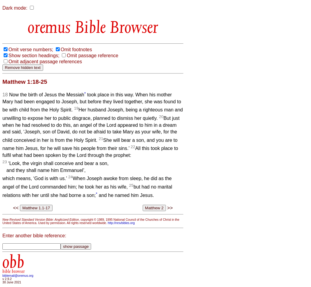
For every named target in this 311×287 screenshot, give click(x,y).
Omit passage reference (92, 55)
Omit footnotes (76, 49)
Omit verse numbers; (30, 49)
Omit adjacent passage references (45, 61)
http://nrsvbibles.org (121, 223)
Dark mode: (14, 8)
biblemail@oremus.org (17, 275)
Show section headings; (33, 55)
